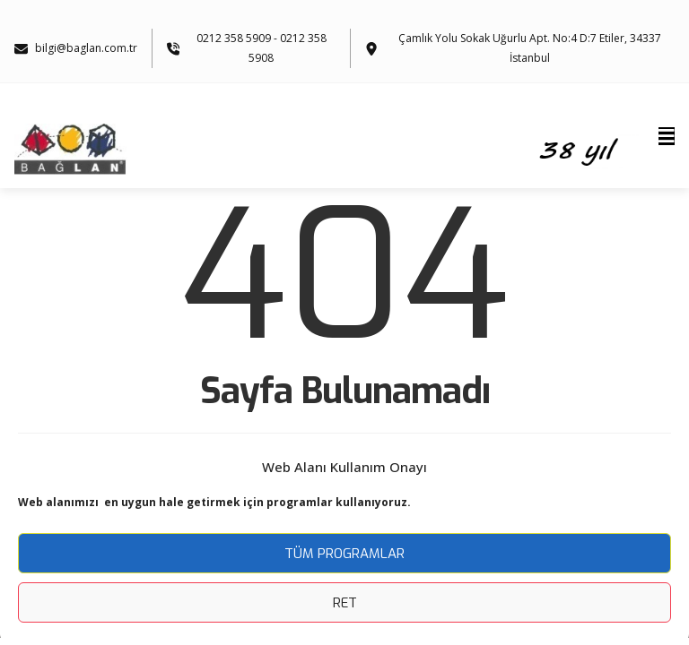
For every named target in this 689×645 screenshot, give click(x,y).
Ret (345, 603)
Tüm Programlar (344, 554)
